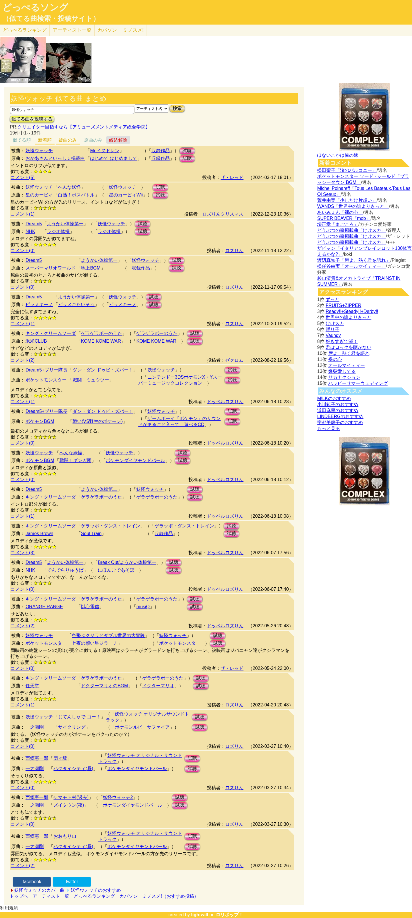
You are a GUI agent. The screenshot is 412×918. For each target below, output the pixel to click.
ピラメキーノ (39, 304)
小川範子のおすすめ (337, 404)
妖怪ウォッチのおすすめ (96, 890)
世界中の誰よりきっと (348, 317)
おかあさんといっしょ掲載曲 (55, 158)
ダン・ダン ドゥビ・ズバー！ (103, 369)
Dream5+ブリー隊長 (46, 369)
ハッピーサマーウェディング (358, 383)
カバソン (107, 30)
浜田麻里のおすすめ (337, 410)
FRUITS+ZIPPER (343, 305)
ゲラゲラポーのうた (101, 333)
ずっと (332, 299)
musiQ (142, 606)
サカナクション (344, 377)
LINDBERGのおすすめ (340, 416)
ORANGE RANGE (44, 606)
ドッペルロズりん (225, 401)
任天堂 (32, 685)
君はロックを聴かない (348, 347)
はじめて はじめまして (113, 158)
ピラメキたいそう (76, 304)
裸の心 (335, 359)
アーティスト (72, 30)
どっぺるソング (35, 7)
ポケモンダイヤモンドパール (135, 460)
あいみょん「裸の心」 (340, 212)
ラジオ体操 (58, 231)
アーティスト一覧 (51, 896)
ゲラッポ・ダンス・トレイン (110, 525)
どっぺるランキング (94, 896)
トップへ (19, 896)
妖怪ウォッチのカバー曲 (39, 890)
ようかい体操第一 (65, 223)
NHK (30, 231)
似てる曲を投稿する (32, 118)
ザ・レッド (232, 177)
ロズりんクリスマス (222, 214)
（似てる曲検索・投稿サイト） (51, 18)
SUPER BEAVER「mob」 (343, 218)
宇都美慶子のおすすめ (340, 422)
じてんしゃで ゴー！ (79, 716)
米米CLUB (36, 341)
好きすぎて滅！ (342, 341)
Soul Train (91, 533)
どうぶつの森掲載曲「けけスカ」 (351, 230)
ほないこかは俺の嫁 (337, 155)
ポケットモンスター (46, 379)
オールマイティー (346, 365)
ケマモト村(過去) (71, 797)
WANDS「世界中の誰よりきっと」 (353, 206)
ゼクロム (234, 360)
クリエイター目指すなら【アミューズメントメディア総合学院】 (83, 126)
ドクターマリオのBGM (104, 685)
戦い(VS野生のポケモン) (98, 421)
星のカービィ (39, 194)
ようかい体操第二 (99, 489)
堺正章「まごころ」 (337, 224)
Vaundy (333, 335)
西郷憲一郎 (36, 758)
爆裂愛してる (342, 371)
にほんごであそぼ (116, 570)
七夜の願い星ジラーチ (94, 643)
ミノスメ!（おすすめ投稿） (170, 896)
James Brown (39, 533)
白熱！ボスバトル (76, 194)
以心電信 (90, 606)
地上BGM (90, 268)
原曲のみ (93, 140)
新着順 (45, 140)
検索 (177, 108)
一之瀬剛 (34, 727)
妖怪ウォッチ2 (118, 797)
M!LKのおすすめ (334, 398)
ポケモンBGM (39, 421)
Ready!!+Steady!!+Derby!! (352, 311)
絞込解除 (118, 140)
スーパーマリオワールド (50, 268)
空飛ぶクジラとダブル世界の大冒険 (108, 635)
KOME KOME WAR (101, 341)
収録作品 (160, 150)
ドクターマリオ (158, 685)
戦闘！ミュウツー (91, 379)
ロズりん (234, 250)
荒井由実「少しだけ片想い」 (347, 200)
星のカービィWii (126, 194)
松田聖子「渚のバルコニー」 (347, 170)
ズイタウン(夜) (68, 805)
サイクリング (71, 727)
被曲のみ (68, 140)
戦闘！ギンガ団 (75, 460)
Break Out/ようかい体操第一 (127, 562)
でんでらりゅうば (65, 570)
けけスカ (335, 323)
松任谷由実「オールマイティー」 (351, 266)
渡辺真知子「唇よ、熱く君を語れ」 (353, 260)
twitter (72, 881)
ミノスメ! (133, 30)
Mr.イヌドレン (104, 150)
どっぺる (25, 30)
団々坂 (60, 758)
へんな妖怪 (69, 187)
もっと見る (328, 428)
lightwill (199, 914)
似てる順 (22, 140)
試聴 (187, 150)
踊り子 (332, 329)
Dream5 (33, 223)
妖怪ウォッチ (39, 150)
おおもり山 (64, 836)
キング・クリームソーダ (50, 333)
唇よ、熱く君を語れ (348, 353)
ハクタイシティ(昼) (73, 768)
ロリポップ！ (229, 914)
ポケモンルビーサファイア (142, 727)
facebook (32, 881)
